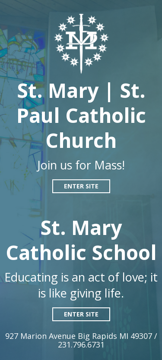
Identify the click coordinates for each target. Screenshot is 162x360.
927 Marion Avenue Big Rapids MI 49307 (79, 336)
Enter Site (81, 186)
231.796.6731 (81, 344)
